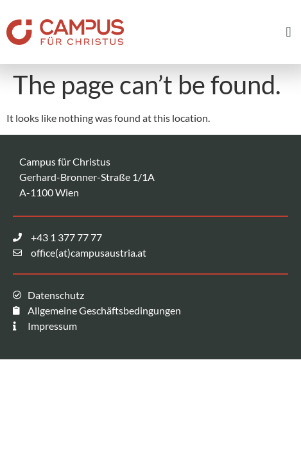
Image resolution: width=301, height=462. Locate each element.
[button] (288, 31)
